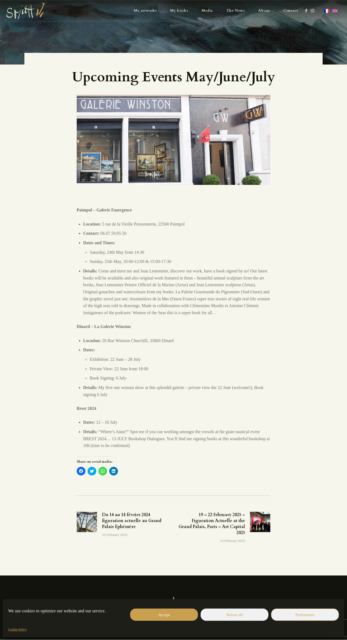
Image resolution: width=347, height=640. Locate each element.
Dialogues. (156, 438)
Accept (164, 615)
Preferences (304, 615)
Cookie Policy (17, 629)
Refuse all (234, 615)
